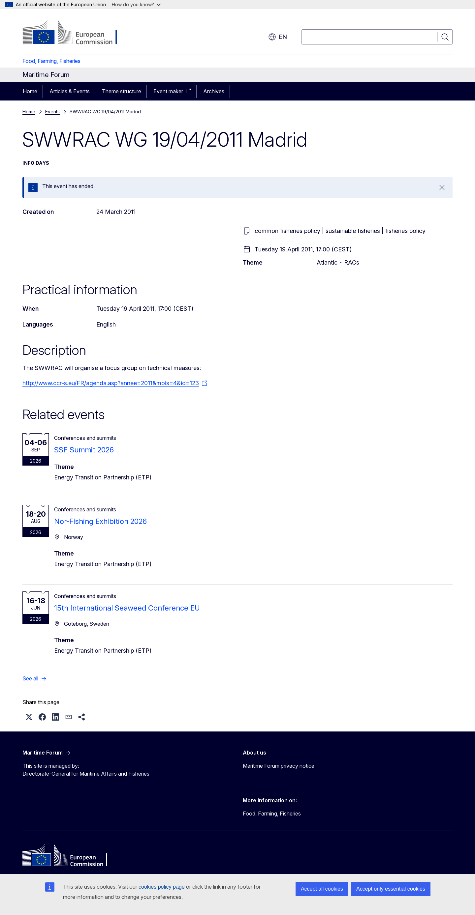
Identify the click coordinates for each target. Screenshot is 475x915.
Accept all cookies (322, 889)
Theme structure (121, 91)
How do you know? (136, 4)
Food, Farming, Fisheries (51, 61)
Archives (213, 91)
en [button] (277, 37)
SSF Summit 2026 (84, 449)
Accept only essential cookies (390, 889)
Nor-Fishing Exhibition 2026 (100, 521)
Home (30, 91)
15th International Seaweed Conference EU (127, 608)
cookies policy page (162, 887)
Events (52, 111)
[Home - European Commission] (75, 33)
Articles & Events (69, 91)
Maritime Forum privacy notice (278, 765)
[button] (29, 717)
